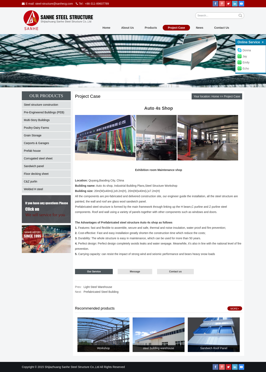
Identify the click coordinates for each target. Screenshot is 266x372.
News (199, 27)
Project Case (176, 27)
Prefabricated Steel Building (101, 291)
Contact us (175, 271)
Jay (242, 56)
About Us (127, 27)
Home (106, 27)
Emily (243, 62)
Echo (243, 68)
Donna (244, 50)
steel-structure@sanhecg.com (54, 3)
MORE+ (234, 308)
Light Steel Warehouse (98, 287)
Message (135, 271)
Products (151, 27)
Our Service (94, 271)
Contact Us (221, 27)
